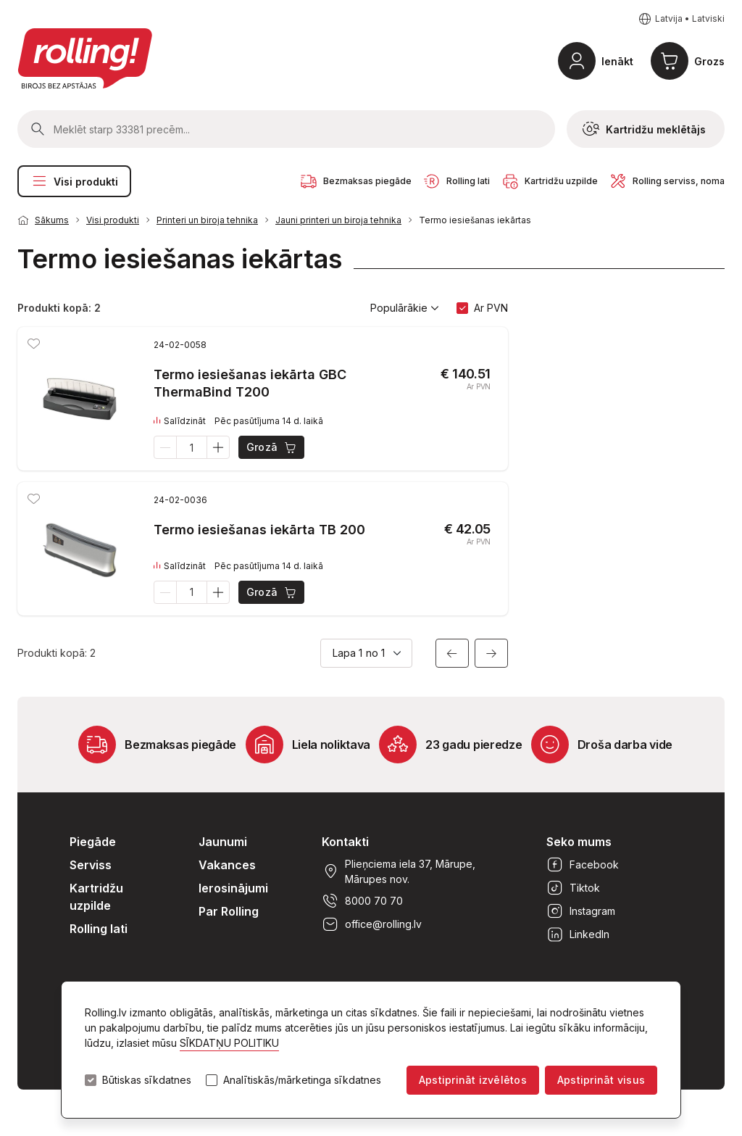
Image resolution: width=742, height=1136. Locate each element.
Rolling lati (99, 928)
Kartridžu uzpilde (96, 897)
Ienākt (617, 61)
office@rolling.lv (372, 924)
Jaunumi (223, 841)
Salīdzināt (180, 421)
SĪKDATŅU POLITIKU (229, 1043)
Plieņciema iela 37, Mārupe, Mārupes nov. (398, 871)
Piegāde (93, 841)
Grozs (709, 61)
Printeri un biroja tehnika (207, 220)
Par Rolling (229, 911)
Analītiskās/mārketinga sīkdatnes (302, 1080)
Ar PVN (491, 307)
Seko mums (579, 841)
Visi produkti (74, 181)
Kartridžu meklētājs (644, 129)
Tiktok (573, 888)
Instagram (580, 911)
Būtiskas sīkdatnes (146, 1080)
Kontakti (345, 841)
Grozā (272, 447)
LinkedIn (577, 934)
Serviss (91, 865)
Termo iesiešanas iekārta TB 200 (259, 529)
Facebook (582, 865)
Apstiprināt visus (601, 1080)
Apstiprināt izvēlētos (473, 1080)
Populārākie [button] (404, 308)
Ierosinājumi (233, 888)
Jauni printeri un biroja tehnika (338, 220)
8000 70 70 (362, 901)
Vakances (227, 865)
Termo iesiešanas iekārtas (475, 220)
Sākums (52, 220)
